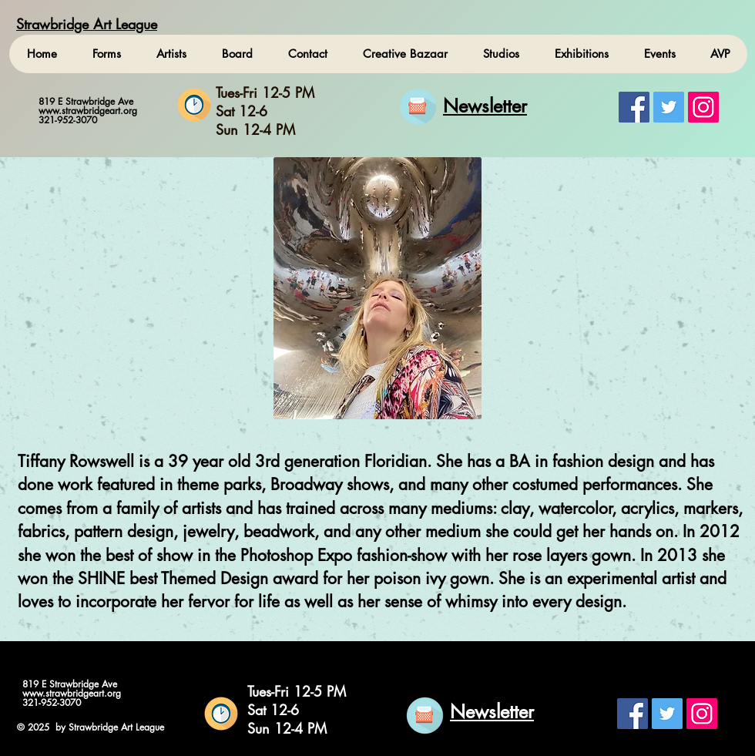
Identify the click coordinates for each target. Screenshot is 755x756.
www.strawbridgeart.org (88, 110)
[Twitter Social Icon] (668, 107)
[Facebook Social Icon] (634, 107)
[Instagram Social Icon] (703, 107)
